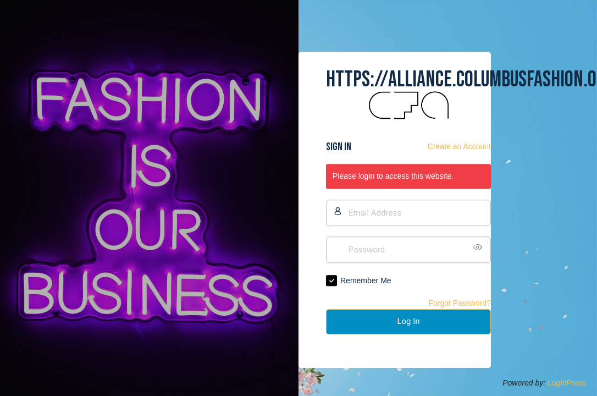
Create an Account (459, 146)
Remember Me (365, 280)
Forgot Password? (459, 303)
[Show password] (480, 247)
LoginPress (567, 382)
